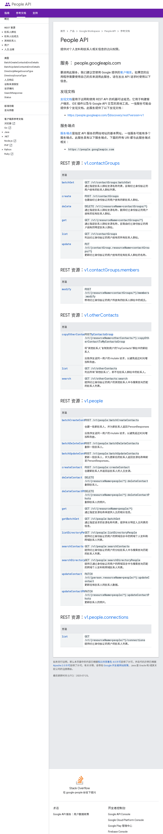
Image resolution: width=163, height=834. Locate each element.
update (66, 244)
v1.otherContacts (101, 315)
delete (66, 206)
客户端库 (126, 72)
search (66, 378)
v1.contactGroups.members (111, 270)
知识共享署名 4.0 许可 (109, 661)
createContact (72, 467)
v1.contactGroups (102, 163)
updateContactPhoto (76, 591)
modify (66, 289)
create (66, 196)
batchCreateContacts (76, 420)
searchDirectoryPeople (78, 560)
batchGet (68, 182)
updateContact (72, 574)
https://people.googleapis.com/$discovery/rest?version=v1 (106, 115)
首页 (62, 31)
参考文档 (125, 31)
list (65, 234)
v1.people (93, 401)
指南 (6, 13)
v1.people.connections (106, 617)
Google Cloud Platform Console (126, 820)
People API (21, 4)
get (64, 220)
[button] (23, 32)
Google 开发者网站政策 (116, 665)
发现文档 (66, 99)
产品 (72, 31)
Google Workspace (89, 31)
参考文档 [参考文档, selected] (21, 13)
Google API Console (119, 814)
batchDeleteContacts (76, 443)
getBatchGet (70, 518)
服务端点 (66, 133)
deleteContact (72, 477)
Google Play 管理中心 (120, 825)
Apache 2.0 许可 (61, 665)
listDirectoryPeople (76, 532)
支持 (35, 13)
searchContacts (72, 546)
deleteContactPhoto (76, 491)
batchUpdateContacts (76, 453)
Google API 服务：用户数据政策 (71, 814)
